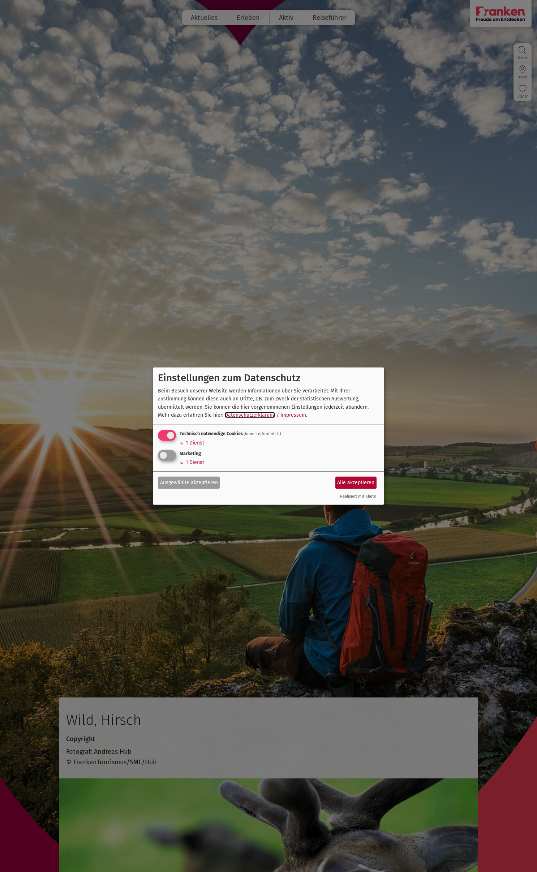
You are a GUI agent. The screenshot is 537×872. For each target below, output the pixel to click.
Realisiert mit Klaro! (358, 496)
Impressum (293, 415)
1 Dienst (192, 443)
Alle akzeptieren (355, 483)
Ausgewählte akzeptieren (189, 483)
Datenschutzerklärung (250, 415)
